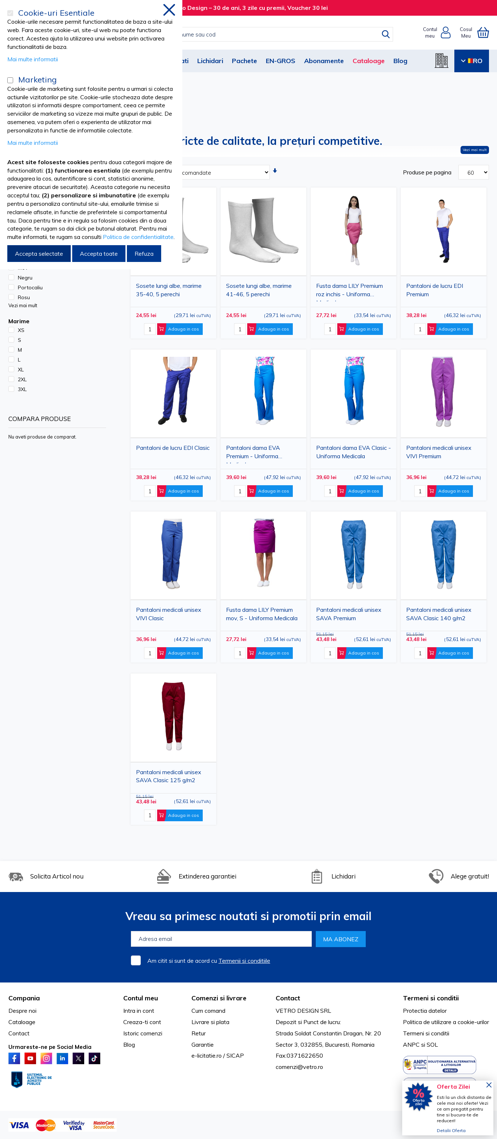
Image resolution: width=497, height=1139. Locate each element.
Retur (198, 1033)
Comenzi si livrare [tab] (218, 998)
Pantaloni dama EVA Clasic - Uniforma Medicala (353, 452)
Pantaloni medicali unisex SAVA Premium (348, 614)
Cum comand (208, 1010)
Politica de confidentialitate (138, 236)
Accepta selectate (39, 253)
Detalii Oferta (451, 1130)
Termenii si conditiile (244, 960)
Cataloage (369, 61)
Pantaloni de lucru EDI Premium (434, 290)
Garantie (202, 1044)
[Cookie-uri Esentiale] (10, 13)
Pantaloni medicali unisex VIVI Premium (438, 452)
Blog (400, 61)
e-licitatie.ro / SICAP (217, 1055)
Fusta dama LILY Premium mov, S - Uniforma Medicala (262, 614)
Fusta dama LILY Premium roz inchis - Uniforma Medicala (349, 291)
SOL (432, 1044)
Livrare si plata (210, 1022)
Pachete (244, 61)
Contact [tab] (288, 998)
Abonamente (324, 61)
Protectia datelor (425, 1010)
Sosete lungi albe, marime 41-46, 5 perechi (259, 290)
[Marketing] (10, 80)
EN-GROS (280, 61)
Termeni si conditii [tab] (431, 998)
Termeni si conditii (426, 1033)
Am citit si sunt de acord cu (208, 960)
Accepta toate (99, 253)
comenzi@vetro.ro (299, 1066)
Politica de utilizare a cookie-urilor (446, 1022)
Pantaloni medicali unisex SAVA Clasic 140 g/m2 (438, 614)
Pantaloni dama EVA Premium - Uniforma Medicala (253, 453)
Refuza (144, 253)
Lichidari (210, 61)
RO (471, 61)
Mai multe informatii (32, 59)
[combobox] (256, 34)
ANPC (411, 1044)
